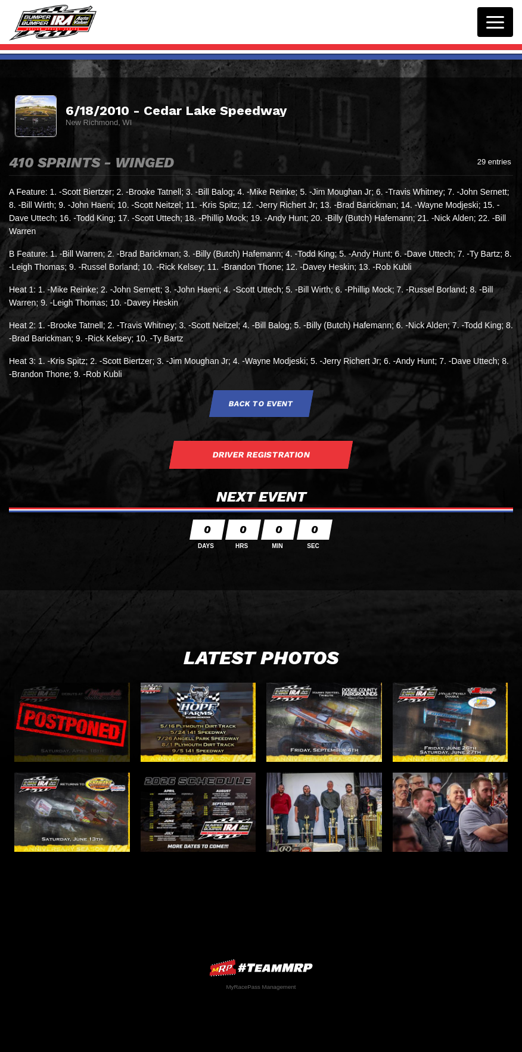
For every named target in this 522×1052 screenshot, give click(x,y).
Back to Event (261, 403)
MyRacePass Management (261, 986)
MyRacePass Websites (261, 967)
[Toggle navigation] (495, 22)
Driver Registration (261, 454)
